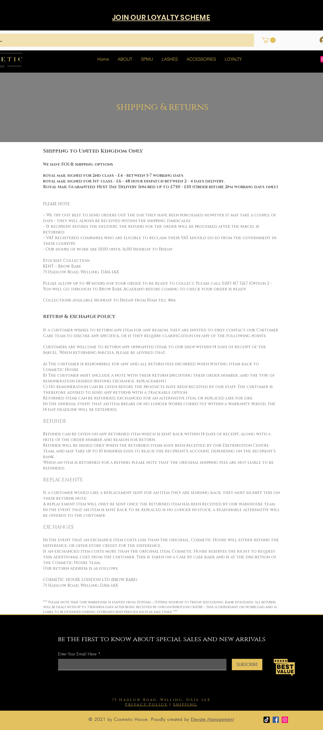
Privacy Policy (146, 704)
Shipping (185, 704)
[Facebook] (276, 720)
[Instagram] (285, 720)
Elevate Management (212, 719)
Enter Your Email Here (77, 654)
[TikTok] (266, 720)
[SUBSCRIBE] (247, 664)
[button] (269, 40)
